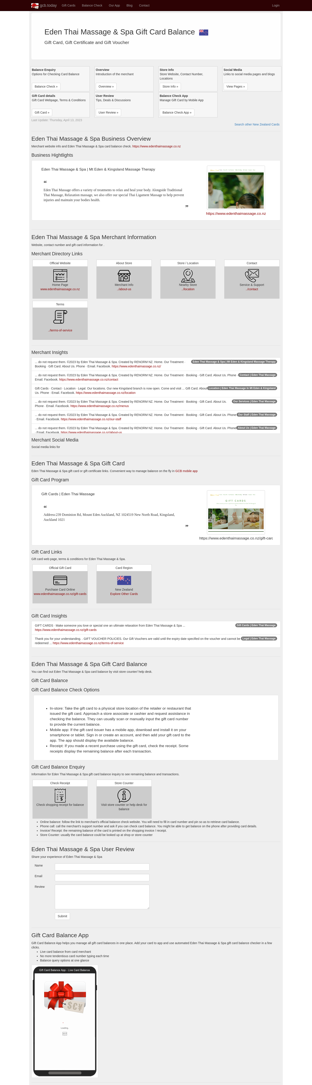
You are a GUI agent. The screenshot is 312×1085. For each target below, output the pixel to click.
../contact (252, 289)
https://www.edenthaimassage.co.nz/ (136, 366)
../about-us (124, 289)
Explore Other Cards (124, 594)
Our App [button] (114, 5)
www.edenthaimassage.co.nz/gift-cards (60, 594)
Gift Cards (68, 5)
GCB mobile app (186, 471)
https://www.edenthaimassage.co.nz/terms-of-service (88, 643)
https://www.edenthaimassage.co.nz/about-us (91, 432)
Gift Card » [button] (42, 112)
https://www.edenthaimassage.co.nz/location (106, 392)
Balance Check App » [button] (177, 112)
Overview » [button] (106, 86)
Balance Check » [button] (46, 86)
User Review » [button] (108, 112)
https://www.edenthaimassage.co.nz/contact (88, 379)
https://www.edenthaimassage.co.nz (156, 146)
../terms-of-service (60, 330)
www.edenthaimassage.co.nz (60, 289)
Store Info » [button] (170, 86)
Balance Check (92, 5)
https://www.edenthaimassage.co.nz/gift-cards (66, 630)
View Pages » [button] (235, 86)
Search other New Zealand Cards (257, 124)
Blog (130, 5)
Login (276, 5)
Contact (144, 5)
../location (188, 289)
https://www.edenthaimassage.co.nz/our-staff (91, 419)
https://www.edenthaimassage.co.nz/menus (99, 406)
